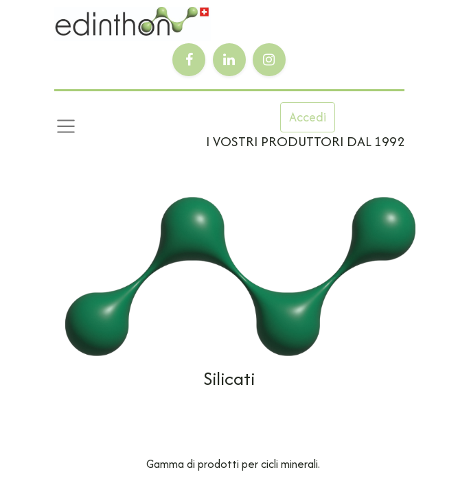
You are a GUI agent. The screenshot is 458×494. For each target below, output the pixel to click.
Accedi (307, 117)
